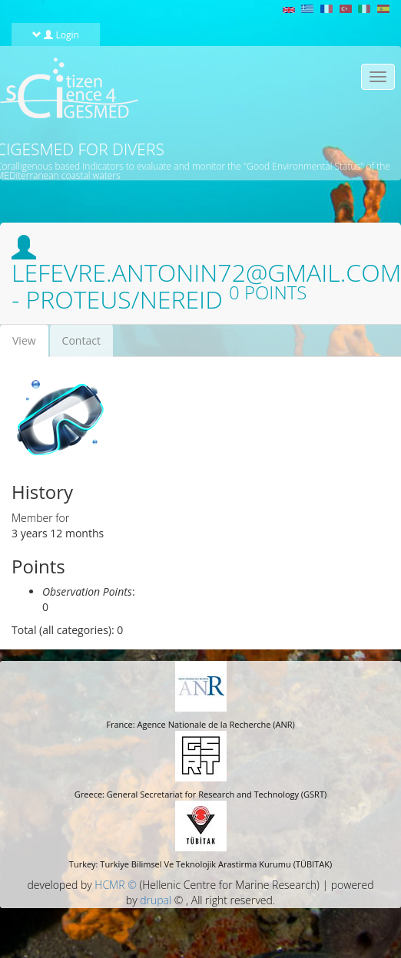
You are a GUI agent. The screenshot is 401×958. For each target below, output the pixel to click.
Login (55, 34)
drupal (155, 900)
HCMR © (115, 884)
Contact (81, 340)
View (30, 345)
